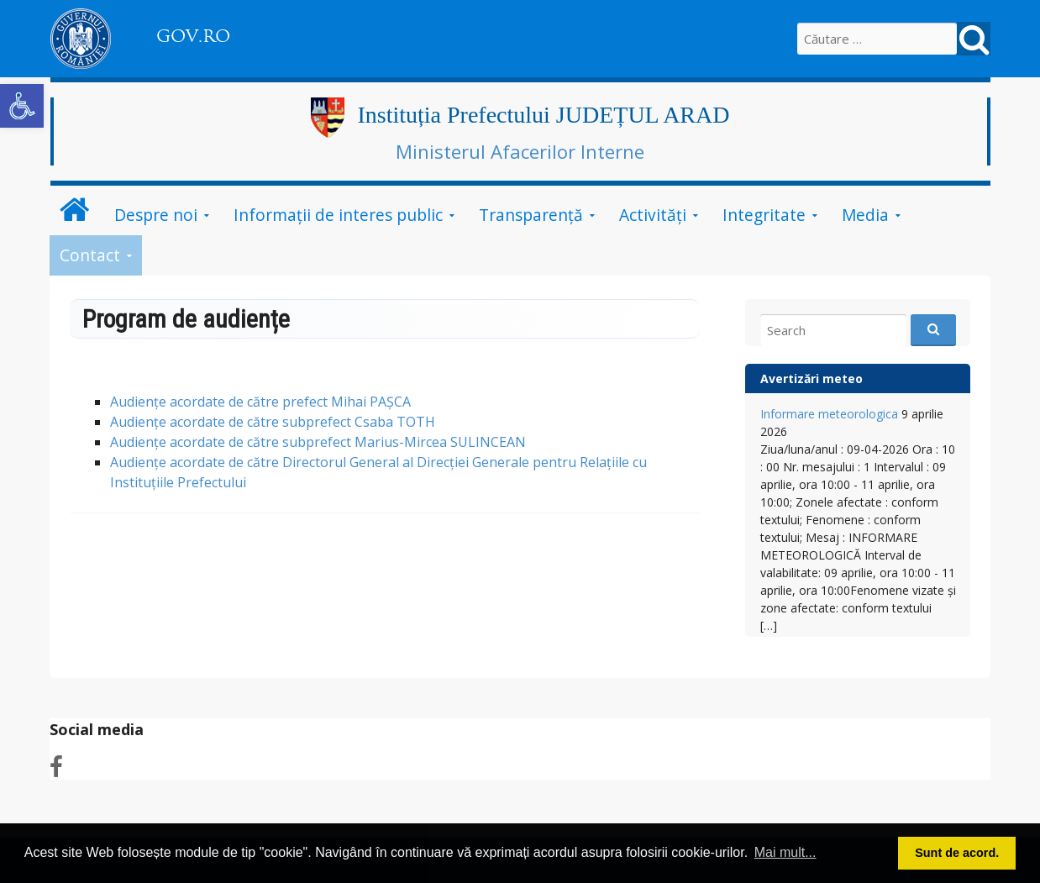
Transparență (531, 214)
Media (865, 214)
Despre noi (155, 214)
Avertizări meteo (811, 378)
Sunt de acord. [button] (957, 852)
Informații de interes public (338, 214)
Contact (90, 255)
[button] (22, 106)
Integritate (764, 214)
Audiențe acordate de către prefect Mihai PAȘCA (260, 401)
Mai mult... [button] (785, 852)
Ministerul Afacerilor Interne (520, 151)
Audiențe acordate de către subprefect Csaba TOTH (272, 422)
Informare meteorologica (829, 414)
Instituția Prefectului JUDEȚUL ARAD (543, 115)
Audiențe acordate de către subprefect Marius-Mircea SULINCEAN (318, 442)
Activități (652, 214)
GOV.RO (193, 36)
